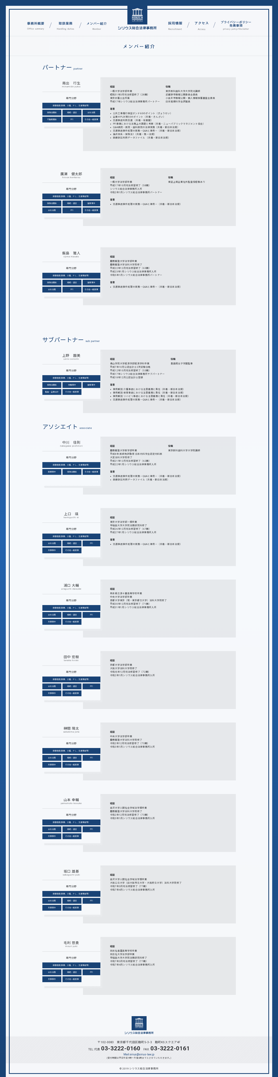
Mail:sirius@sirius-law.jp (139, 1054)
